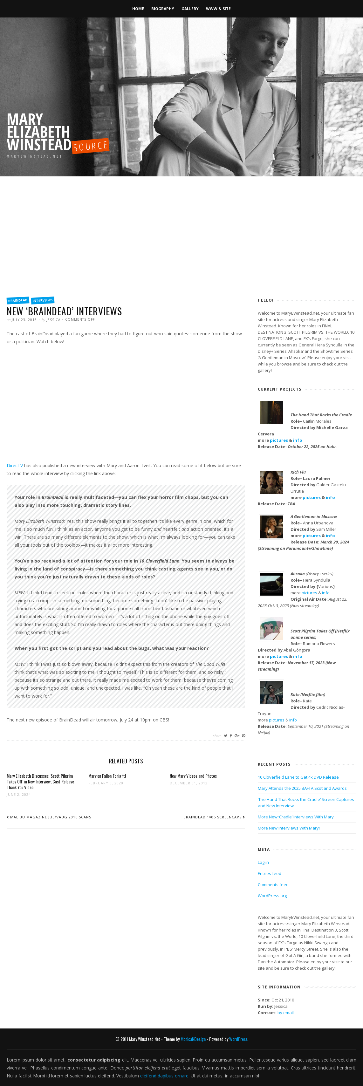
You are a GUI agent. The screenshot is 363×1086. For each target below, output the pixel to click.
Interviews (43, 300)
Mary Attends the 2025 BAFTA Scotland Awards (302, 788)
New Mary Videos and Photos (193, 775)
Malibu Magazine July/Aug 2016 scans (50, 817)
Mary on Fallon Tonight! (107, 775)
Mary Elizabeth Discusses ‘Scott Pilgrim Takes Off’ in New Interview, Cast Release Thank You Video (40, 781)
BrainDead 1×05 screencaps (212, 817)
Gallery (190, 8)
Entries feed (269, 873)
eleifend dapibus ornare (164, 1076)
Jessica (53, 320)
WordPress (238, 1038)
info (297, 440)
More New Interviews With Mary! (289, 828)
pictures (279, 440)
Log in (263, 862)
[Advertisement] (181, 244)
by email (285, 1012)
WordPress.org (272, 895)
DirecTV (15, 465)
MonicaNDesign (193, 1038)
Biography (162, 8)
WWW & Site (218, 8)
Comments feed (273, 884)
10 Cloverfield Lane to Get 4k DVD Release (298, 777)
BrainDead (18, 300)
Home (138, 8)
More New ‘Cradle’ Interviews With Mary (296, 817)
